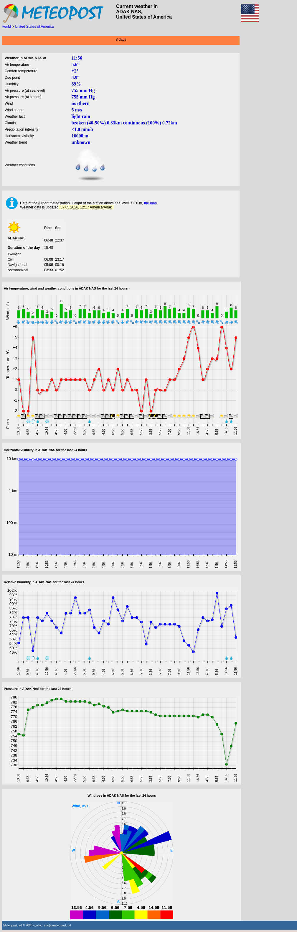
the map (150, 203)
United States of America (34, 26)
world (6, 26)
